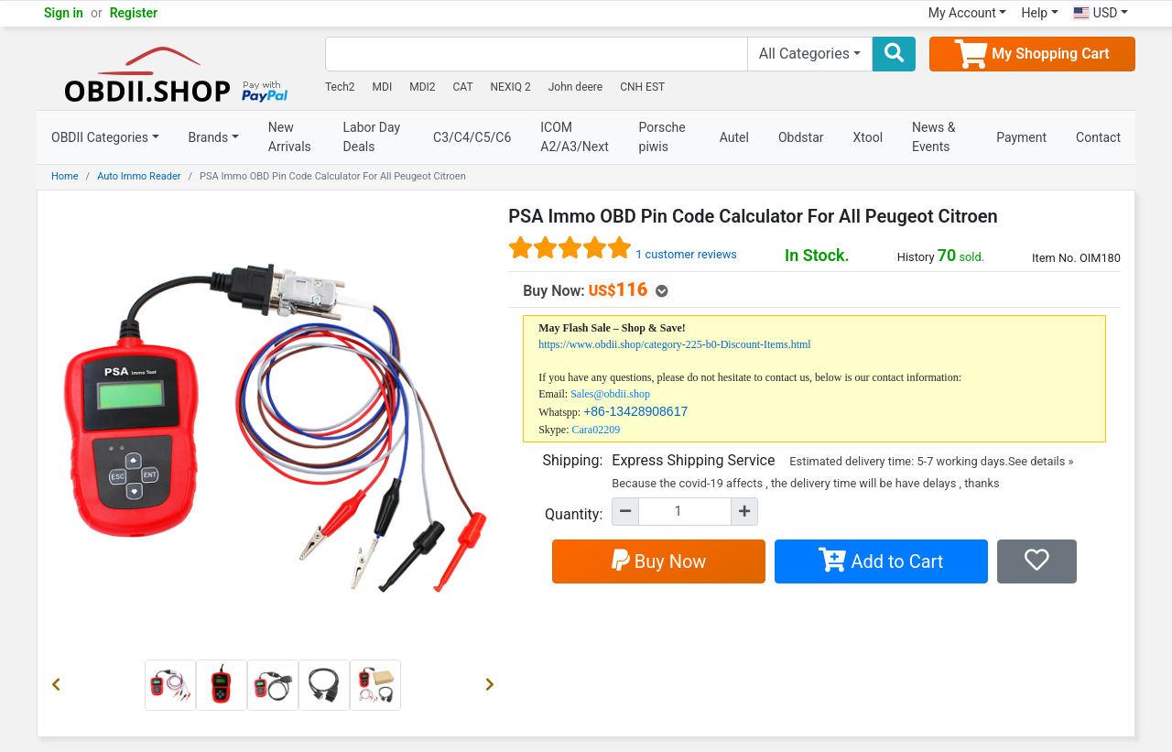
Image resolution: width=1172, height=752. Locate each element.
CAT (463, 87)
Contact (1098, 137)
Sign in (63, 12)
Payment (1021, 137)
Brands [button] (209, 137)
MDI (383, 87)
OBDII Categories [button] (99, 137)
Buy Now (659, 561)
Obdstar (801, 137)
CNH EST (642, 87)
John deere (575, 87)
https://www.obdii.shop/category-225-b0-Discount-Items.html (674, 344)
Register (134, 12)
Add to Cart (881, 561)
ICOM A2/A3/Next (574, 137)
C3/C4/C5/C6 (472, 137)
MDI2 (422, 87)
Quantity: (573, 514)
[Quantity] (685, 511)
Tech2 (340, 87)
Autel (734, 137)
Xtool (868, 137)
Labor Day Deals (372, 137)
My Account (962, 12)
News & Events (933, 137)
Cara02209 (596, 429)
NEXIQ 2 (511, 87)
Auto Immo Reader (138, 176)
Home (65, 176)
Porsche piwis (662, 137)
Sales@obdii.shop (610, 393)
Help (1034, 12)
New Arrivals (289, 137)
